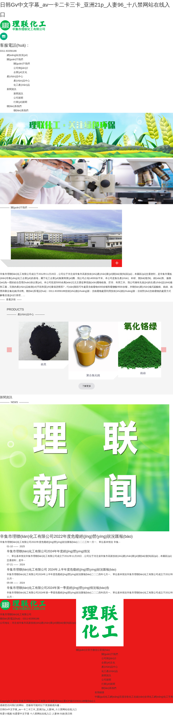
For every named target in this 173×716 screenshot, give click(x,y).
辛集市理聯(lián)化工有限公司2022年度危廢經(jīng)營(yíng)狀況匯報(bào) (66, 536)
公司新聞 (18, 97)
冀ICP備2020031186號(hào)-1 (79, 701)
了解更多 (86, 386)
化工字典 (168, 696)
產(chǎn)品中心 (15, 76)
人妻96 (55, 713)
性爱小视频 (6, 713)
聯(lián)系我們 (14, 106)
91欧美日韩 (66, 713)
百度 (121, 696)
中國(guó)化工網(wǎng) (107, 696)
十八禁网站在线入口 (40, 713)
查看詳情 (11, 299)
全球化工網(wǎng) (154, 696)
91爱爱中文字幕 (21, 713)
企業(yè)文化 (20, 72)
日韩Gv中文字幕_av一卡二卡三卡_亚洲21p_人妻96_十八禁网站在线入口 (38, 709)
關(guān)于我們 (15, 59)
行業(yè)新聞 (20, 102)
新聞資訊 (11, 89)
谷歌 (126, 696)
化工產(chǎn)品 (22, 85)
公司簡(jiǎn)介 (21, 68)
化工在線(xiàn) (136, 696)
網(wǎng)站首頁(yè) (17, 55)
